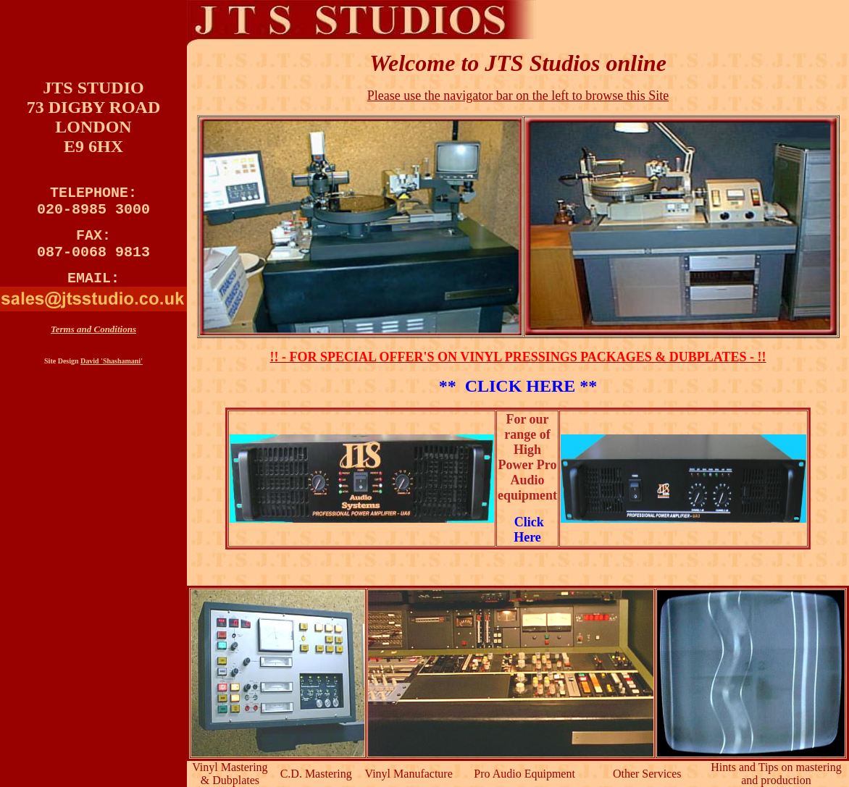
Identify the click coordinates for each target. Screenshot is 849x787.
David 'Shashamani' (111, 375)
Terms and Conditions (93, 343)
